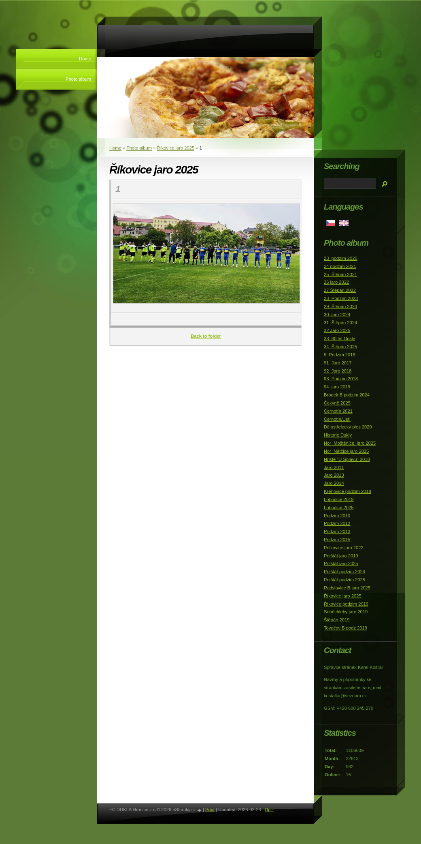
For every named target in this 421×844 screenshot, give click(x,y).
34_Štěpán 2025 (340, 346)
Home (85, 58)
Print (210, 809)
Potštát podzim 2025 (344, 579)
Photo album (78, 79)
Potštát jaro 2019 (341, 555)
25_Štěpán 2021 (340, 274)
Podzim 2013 (337, 531)
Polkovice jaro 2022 (344, 547)
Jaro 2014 (334, 483)
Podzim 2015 (337, 539)
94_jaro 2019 (337, 386)
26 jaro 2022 (336, 282)
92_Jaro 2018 (337, 370)
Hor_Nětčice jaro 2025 (346, 451)
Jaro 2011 (334, 467)
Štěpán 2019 (336, 619)
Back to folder (206, 336)
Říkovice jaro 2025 (176, 148)
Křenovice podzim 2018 (347, 491)
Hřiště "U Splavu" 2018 (347, 459)
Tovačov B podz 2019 (345, 628)
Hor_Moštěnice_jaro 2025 (350, 443)
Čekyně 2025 (337, 403)
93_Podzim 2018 (341, 378)
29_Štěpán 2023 (340, 306)
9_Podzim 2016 (339, 354)
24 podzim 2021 (340, 266)
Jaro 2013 (334, 475)
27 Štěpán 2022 (340, 290)
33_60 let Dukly (339, 338)
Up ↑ (269, 809)
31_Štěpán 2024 (340, 322)
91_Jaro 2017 (337, 362)
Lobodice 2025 (338, 507)
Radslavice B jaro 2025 (347, 587)
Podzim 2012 (337, 523)
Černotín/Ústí (337, 419)
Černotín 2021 (338, 411)
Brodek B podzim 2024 (347, 394)
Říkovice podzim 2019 (346, 604)
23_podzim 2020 (340, 258)
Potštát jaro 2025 (341, 563)
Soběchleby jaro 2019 (346, 611)
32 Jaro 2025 (337, 330)
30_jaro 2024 (337, 314)
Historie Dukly (338, 435)
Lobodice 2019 (338, 499)
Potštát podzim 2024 (344, 571)
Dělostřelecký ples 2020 (348, 426)
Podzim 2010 (337, 515)
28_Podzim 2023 (341, 298)
